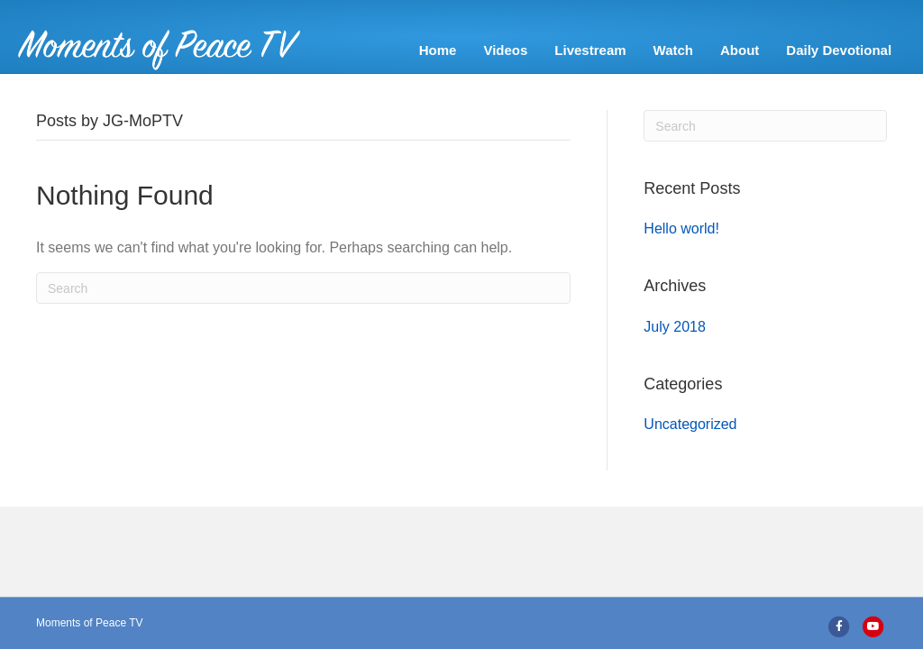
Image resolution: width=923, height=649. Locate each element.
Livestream (594, 50)
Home (443, 50)
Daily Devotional (843, 50)
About (744, 50)
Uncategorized (690, 451)
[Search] (303, 315)
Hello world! (681, 255)
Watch (678, 50)
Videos (510, 50)
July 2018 (675, 353)
